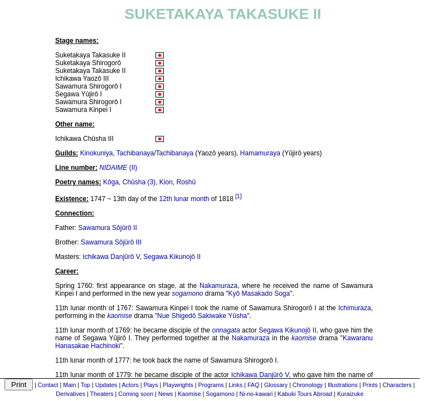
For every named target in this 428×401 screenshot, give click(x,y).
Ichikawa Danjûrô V (110, 257)
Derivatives (70, 393)
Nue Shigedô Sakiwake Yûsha (202, 316)
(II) (118, 168)
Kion (166, 182)
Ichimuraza (354, 308)
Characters (396, 385)
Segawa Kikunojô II (172, 257)
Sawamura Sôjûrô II (107, 228)
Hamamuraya (260, 153)
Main (69, 385)
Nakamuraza (218, 286)
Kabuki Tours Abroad (305, 393)
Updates (106, 385)
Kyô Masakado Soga (259, 293)
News (165, 393)
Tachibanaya (135, 153)
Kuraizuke (350, 393)
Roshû (186, 182)
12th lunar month (184, 199)
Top (85, 385)
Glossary (276, 385)
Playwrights (178, 385)
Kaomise (189, 393)
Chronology (308, 385)
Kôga (111, 182)
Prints (370, 385)
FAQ (253, 385)
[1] (238, 196)
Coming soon (135, 393)
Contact (48, 385)
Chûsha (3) (139, 182)
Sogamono (220, 393)
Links (235, 385)
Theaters (102, 393)
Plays (150, 385)
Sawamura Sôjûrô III (111, 242)
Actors (130, 385)
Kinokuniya (96, 153)
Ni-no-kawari (256, 393)
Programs (210, 385)
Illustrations (343, 385)
